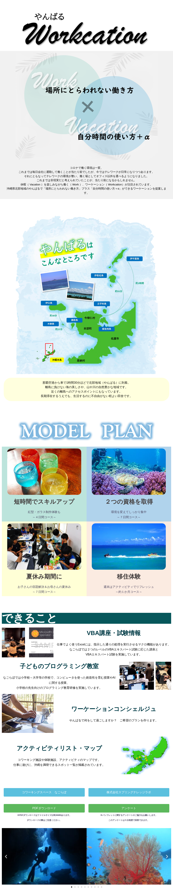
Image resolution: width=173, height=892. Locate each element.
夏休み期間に (44, 576)
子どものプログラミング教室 (59, 666)
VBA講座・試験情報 (114, 633)
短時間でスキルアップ (44, 501)
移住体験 (129, 576)
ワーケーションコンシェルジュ (113, 709)
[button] (86, 180)
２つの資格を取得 (129, 501)
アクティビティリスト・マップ (59, 748)
